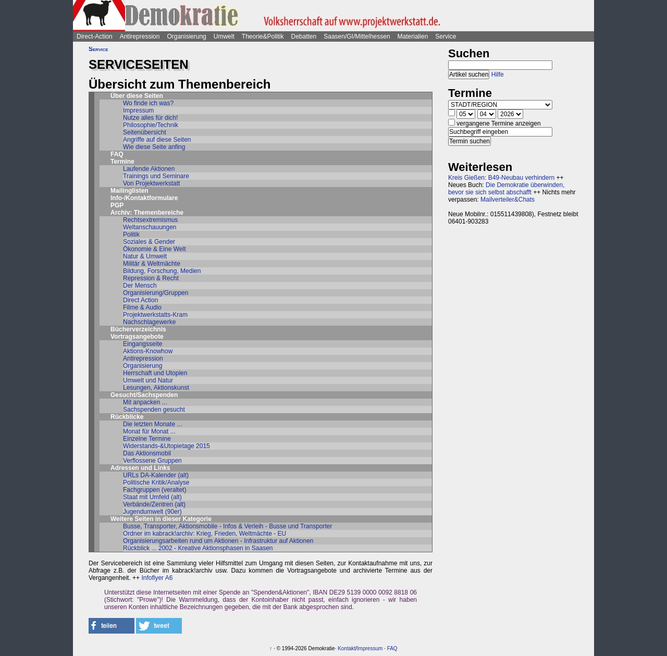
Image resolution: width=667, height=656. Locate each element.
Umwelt (224, 36)
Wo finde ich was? (148, 103)
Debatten (304, 36)
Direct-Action (95, 36)
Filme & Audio (142, 307)
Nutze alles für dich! (150, 117)
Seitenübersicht (144, 132)
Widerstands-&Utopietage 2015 (166, 446)
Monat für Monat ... (149, 431)
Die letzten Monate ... (152, 424)
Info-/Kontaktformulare (144, 198)
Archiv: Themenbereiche (146, 212)
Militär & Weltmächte (151, 263)
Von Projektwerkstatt (151, 183)
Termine (122, 161)
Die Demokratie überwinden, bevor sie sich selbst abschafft (506, 188)
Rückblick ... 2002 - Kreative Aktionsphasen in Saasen (198, 548)
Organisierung (186, 36)
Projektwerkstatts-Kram (155, 314)
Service (445, 36)
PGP (116, 205)
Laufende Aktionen (149, 168)
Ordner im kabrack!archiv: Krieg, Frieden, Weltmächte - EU (204, 533)
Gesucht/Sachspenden (144, 395)
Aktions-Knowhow (147, 351)
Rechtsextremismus (150, 220)
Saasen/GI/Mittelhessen (357, 36)
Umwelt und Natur (148, 380)
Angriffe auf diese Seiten (157, 139)
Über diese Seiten (136, 96)
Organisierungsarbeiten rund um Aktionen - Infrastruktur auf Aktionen (218, 540)
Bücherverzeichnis (138, 329)
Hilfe (497, 74)
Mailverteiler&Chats (507, 199)
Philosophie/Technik (150, 125)
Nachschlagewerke (149, 322)
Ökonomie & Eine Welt (154, 249)
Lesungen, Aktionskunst (156, 387)
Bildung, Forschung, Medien (162, 271)
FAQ (116, 154)
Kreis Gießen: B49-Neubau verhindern (501, 177)
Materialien (413, 36)
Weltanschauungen (150, 227)
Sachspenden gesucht (154, 409)
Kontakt (346, 648)
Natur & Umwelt (145, 256)
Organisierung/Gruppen (155, 292)
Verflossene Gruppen (152, 460)
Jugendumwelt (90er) (152, 511)
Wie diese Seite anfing (154, 147)
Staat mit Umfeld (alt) (152, 497)
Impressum (138, 110)
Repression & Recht (151, 278)
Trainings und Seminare (156, 176)
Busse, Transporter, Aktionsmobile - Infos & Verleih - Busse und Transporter (227, 526)
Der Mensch (140, 285)
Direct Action (140, 300)
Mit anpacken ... (145, 402)
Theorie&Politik (263, 36)
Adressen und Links (140, 468)
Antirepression (140, 36)
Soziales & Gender (149, 241)
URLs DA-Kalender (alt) (156, 475)
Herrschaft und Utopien (155, 373)
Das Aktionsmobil (147, 453)
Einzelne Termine (147, 438)
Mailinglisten (129, 190)
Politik (131, 234)
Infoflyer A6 (156, 577)
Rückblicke (126, 416)
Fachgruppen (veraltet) (154, 489)
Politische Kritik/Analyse (156, 482)
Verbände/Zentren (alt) (154, 504)
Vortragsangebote (137, 336)
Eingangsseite (142, 344)
